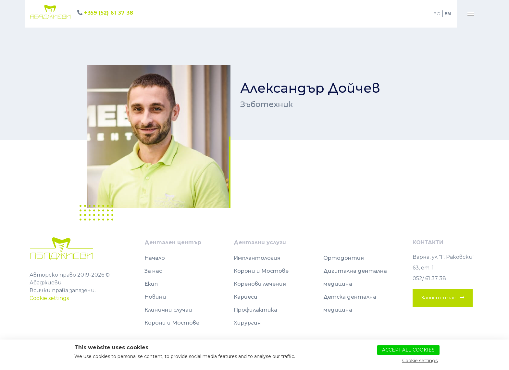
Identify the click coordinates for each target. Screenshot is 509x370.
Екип (151, 284)
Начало (154, 258)
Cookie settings (49, 298)
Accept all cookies (408, 349)
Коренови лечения (260, 284)
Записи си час (438, 297)
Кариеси (245, 297)
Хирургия (247, 323)
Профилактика (255, 310)
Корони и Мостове (171, 323)
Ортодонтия (343, 258)
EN (447, 14)
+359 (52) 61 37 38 (108, 13)
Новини (155, 297)
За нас (153, 271)
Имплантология (257, 258)
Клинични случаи (168, 310)
